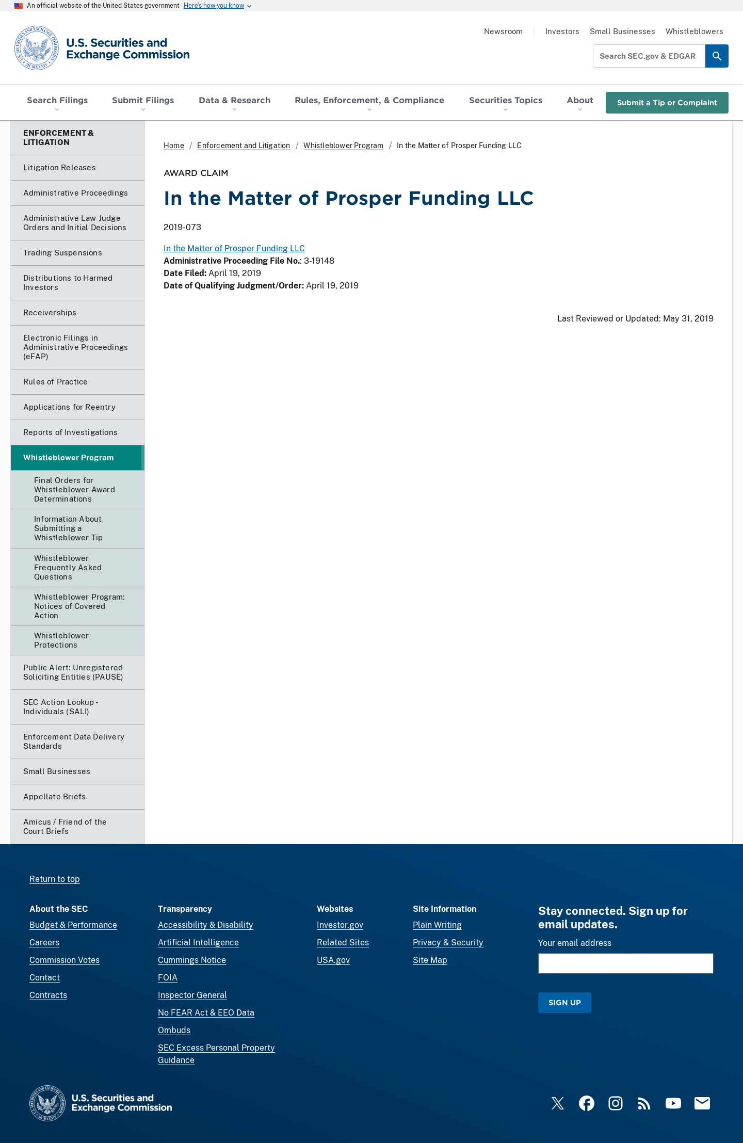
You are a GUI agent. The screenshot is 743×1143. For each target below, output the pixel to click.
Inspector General (192, 995)
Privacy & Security (448, 942)
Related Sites (343, 942)
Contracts (48, 995)
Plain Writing (437, 925)
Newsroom (503, 31)
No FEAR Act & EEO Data (206, 1013)
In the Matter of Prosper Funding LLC (234, 249)
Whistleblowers (694, 31)
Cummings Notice (192, 960)
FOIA (167, 978)
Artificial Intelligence (198, 942)
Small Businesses (622, 31)
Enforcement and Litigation (243, 145)
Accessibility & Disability (205, 925)
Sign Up (564, 1002)
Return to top (54, 879)
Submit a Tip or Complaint (667, 102)
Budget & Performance (73, 925)
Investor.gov (340, 925)
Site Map (430, 960)
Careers (44, 942)
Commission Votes (64, 960)
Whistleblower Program (343, 145)
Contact (44, 978)
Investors (562, 31)
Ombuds (174, 1030)
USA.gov (333, 960)
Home (174, 145)
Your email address (574, 943)
